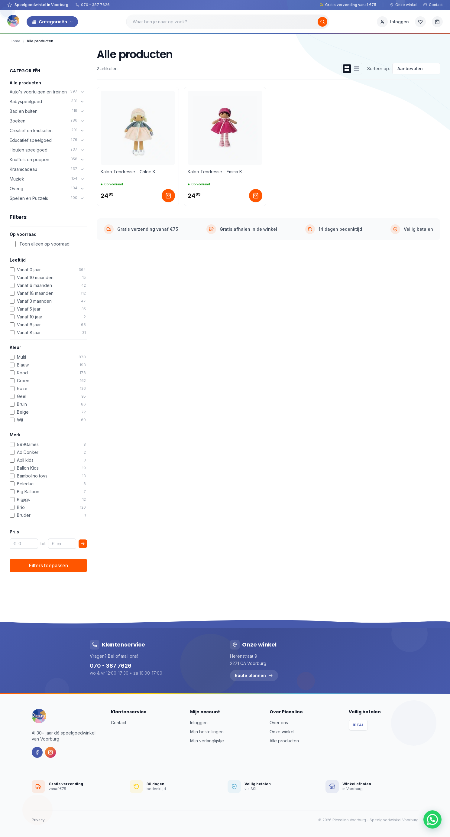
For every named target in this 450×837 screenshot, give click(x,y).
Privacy (38, 820)
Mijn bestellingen (207, 731)
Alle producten (25, 82)
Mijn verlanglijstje (207, 740)
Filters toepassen (48, 565)
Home (15, 41)
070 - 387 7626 (93, 4)
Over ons (279, 722)
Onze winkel (403, 4)
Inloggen (199, 722)
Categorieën (52, 22)
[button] (432, 819)
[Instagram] (50, 752)
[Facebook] (37, 752)
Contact (433, 4)
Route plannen (254, 675)
